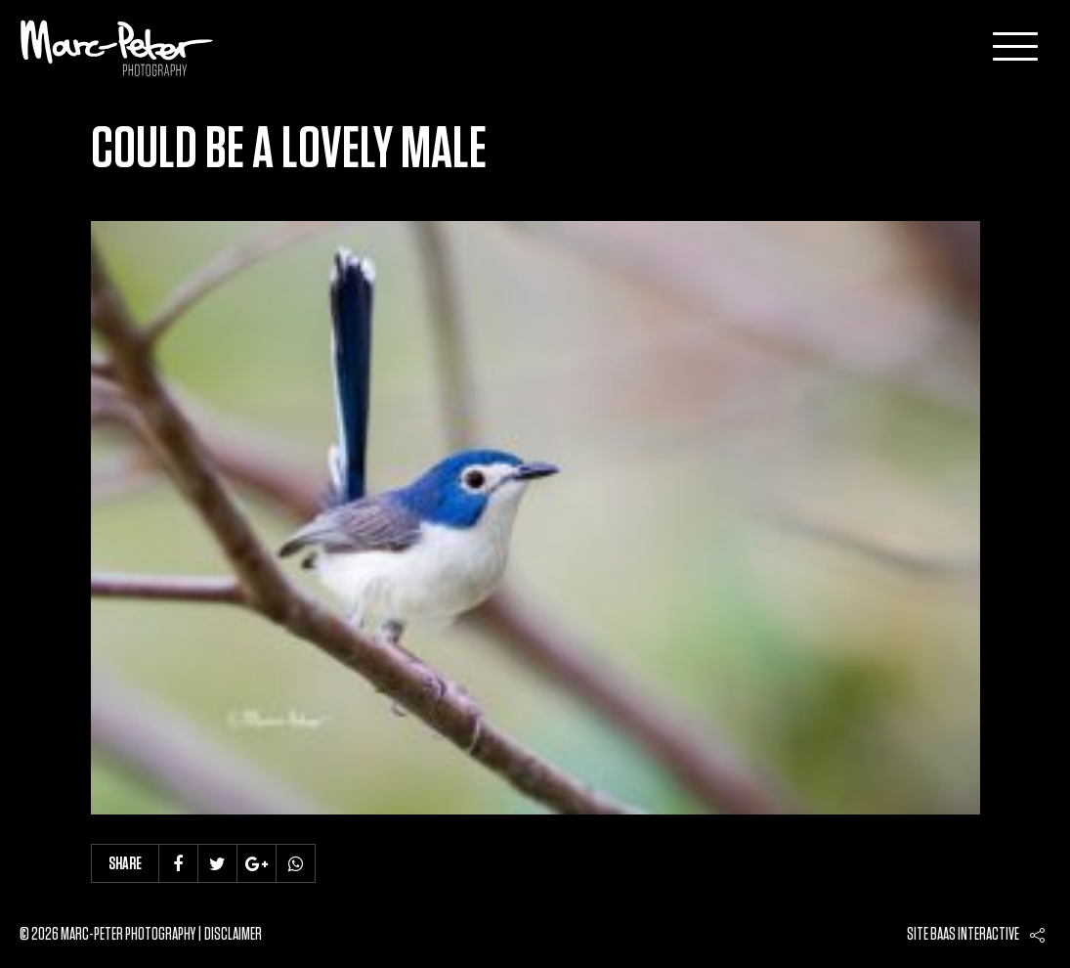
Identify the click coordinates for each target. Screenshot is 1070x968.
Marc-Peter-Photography (117, 48)
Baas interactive (974, 935)
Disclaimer (233, 935)
